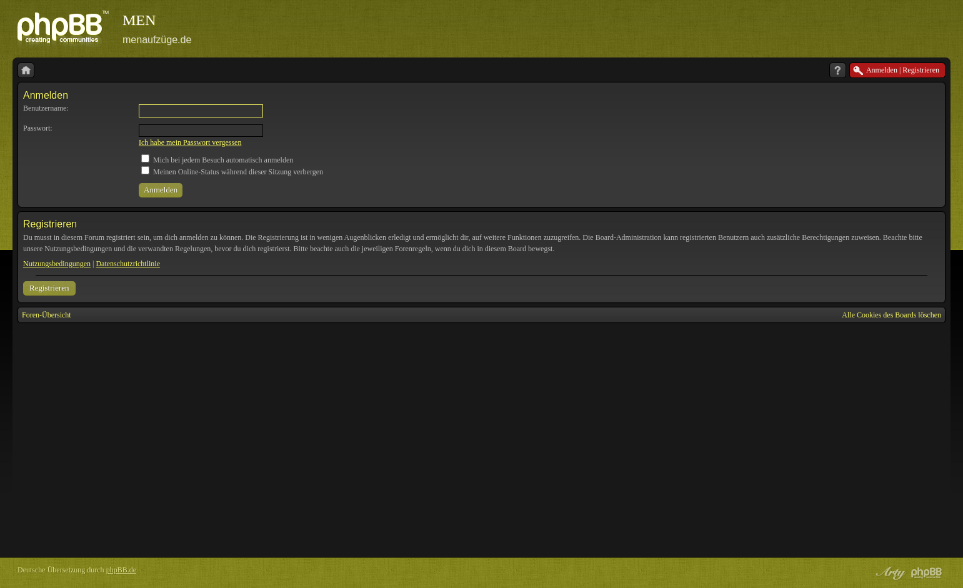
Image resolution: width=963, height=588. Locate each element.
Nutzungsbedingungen (57, 263)
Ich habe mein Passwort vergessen (190, 142)
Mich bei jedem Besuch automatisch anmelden (217, 160)
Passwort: (37, 128)
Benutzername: (46, 108)
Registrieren (49, 287)
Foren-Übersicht (46, 315)
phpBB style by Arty (889, 573)
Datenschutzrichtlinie (128, 263)
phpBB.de (121, 570)
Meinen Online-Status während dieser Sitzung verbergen (232, 171)
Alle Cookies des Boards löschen (891, 315)
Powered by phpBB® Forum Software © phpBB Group (927, 573)
